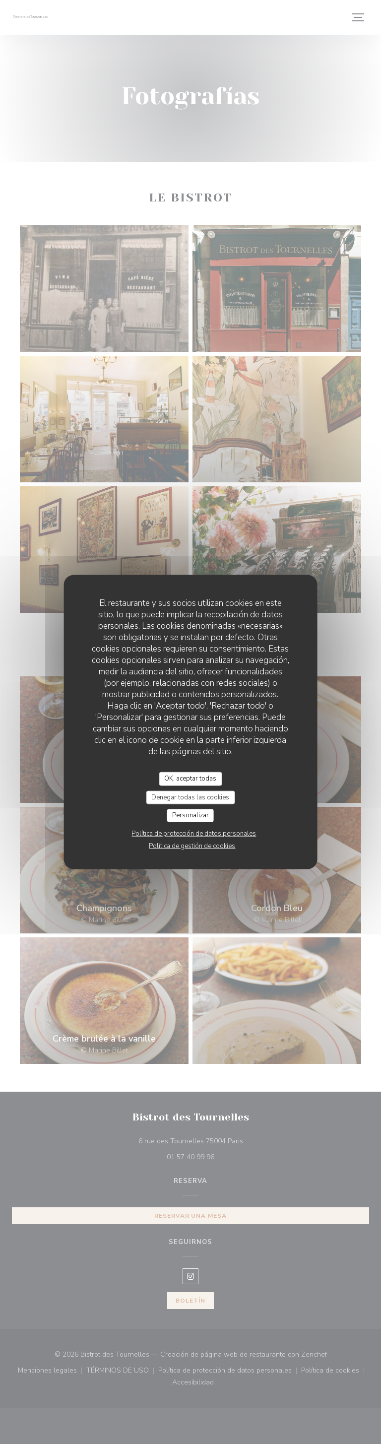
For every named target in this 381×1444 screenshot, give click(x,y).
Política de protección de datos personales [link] (193, 833)
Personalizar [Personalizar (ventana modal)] (190, 815)
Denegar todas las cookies (190, 796)
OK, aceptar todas (190, 778)
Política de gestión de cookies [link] (192, 845)
